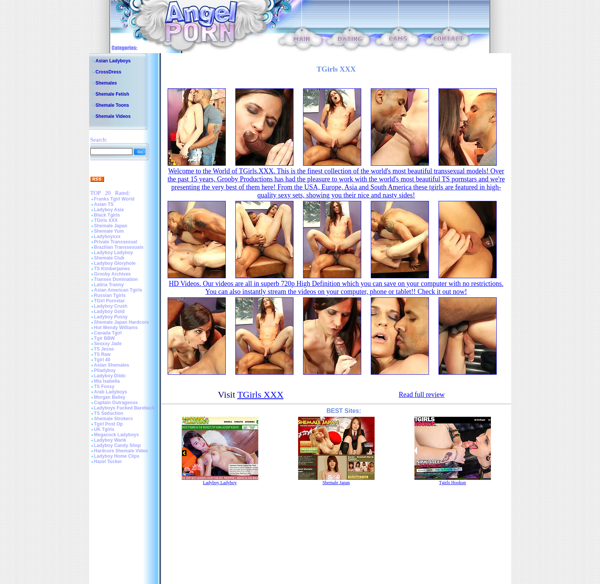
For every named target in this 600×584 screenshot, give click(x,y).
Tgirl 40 (102, 359)
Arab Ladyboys (110, 392)
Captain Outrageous (116, 402)
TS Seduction (109, 413)
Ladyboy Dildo (110, 375)
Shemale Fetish (112, 94)
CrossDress (108, 72)
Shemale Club (109, 258)
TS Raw (102, 354)
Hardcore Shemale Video (121, 450)
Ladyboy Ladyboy (113, 252)
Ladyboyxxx (107, 236)
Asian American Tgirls (118, 290)
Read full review (422, 394)
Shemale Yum (109, 231)
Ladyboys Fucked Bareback (124, 408)
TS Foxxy (104, 386)
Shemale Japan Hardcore (121, 322)
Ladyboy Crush (110, 306)
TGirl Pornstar (109, 300)
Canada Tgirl (108, 333)
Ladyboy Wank (110, 440)
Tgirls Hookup (452, 482)
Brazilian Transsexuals (118, 247)
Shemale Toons (112, 105)
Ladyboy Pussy (111, 317)
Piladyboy (105, 370)
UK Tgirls (104, 429)
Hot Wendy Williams (116, 327)
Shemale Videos (113, 116)
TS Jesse (104, 349)
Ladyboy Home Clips (117, 456)
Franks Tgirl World (114, 199)
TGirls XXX (106, 220)
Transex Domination (116, 279)
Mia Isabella (107, 381)
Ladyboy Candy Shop (117, 445)
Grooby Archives (112, 274)
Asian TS (104, 204)
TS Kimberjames (112, 268)
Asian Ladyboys (113, 61)
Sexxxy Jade (108, 343)
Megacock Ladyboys (116, 434)
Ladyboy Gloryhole (115, 263)
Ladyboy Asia (109, 209)
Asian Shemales (111, 365)
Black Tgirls (107, 215)
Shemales (106, 83)
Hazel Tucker (108, 461)
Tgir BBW (104, 338)
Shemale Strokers (113, 418)
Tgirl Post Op (108, 424)
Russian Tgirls (110, 295)
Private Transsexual (115, 242)
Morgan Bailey (110, 397)
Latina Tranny (109, 284)
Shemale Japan (110, 225)
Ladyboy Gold (109, 311)
